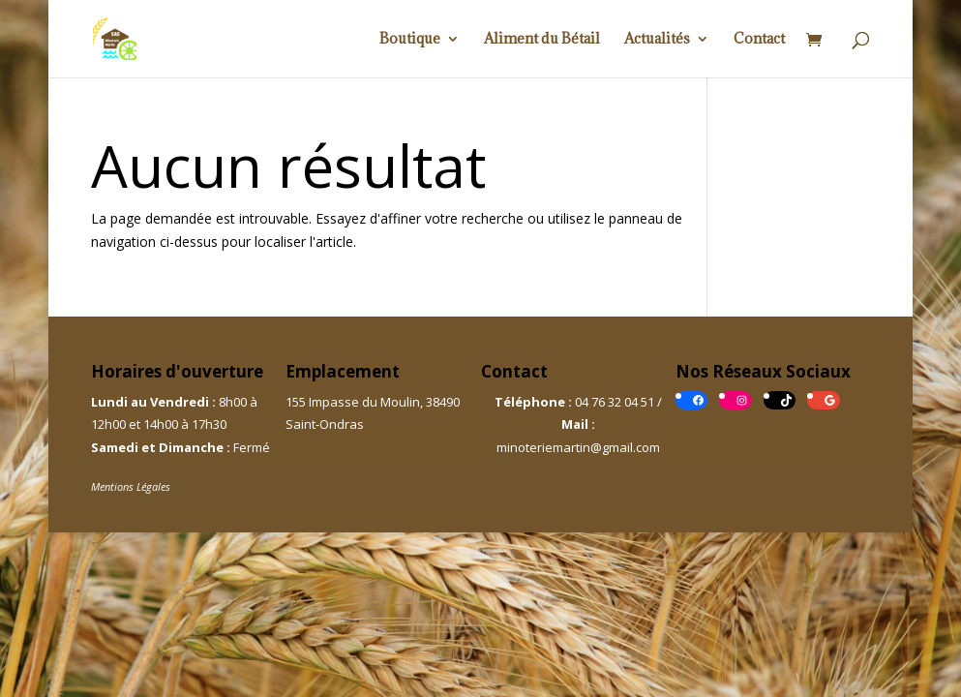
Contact (759, 39)
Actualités (657, 39)
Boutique (409, 39)
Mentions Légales (130, 486)
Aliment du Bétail (542, 39)
